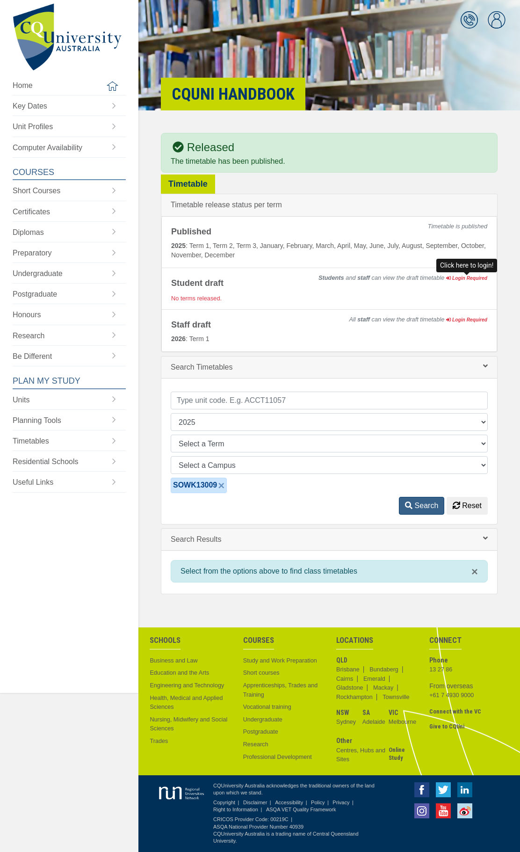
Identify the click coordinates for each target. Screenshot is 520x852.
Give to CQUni (446, 726)
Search (421, 506)
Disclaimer (255, 802)
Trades (159, 741)
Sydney (346, 722)
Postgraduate (260, 731)
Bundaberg (383, 669)
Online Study (397, 754)
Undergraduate (262, 719)
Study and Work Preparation (280, 660)
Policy (318, 802)
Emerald (374, 679)
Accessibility (289, 802)
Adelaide (373, 722)
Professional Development (277, 757)
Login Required (466, 278)
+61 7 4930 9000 (451, 695)
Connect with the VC (455, 711)
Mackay (383, 688)
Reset (467, 506)
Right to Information (235, 809)
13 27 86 (440, 669)
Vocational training (267, 707)
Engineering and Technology (187, 685)
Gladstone (349, 688)
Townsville (396, 697)
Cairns (344, 679)
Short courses (261, 673)
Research (255, 744)
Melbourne (403, 722)
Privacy (340, 802)
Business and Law (173, 660)
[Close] (221, 485)
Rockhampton (354, 697)
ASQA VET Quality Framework (301, 809)
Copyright (224, 802)
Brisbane (348, 669)
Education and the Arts (179, 673)
